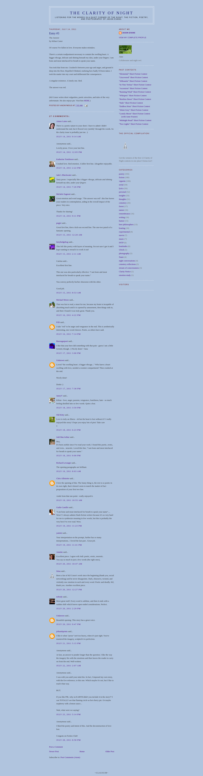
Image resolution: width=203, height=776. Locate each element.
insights (122, 195)
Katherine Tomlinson (65, 159)
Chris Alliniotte (62, 478)
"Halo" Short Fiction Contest (131, 103)
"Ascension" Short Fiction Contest (133, 88)
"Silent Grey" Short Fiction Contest (133, 110)
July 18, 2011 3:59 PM (68, 407)
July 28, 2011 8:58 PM (68, 740)
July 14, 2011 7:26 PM (68, 187)
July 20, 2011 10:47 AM (69, 564)
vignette (122, 181)
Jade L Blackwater (64, 175)
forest (121, 206)
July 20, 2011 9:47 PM (68, 624)
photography (124, 253)
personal (122, 192)
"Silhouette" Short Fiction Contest (133, 81)
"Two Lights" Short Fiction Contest (133, 124)
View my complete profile (132, 37)
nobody (59, 597)
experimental (124, 232)
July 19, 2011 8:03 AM (68, 471)
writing (122, 217)
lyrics (121, 188)
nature (121, 210)
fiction (121, 177)
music (121, 239)
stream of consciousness (129, 268)
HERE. (87, 100)
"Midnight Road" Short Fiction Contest (135, 120)
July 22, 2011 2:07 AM (68, 665)
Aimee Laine (61, 121)
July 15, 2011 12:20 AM (69, 235)
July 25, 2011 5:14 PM (68, 714)
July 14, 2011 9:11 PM (68, 216)
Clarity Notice (125, 271)
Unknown (60, 360)
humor (121, 221)
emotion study (125, 275)
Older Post (109, 751)
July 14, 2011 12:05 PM (69, 152)
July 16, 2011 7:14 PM (68, 334)
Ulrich (121, 250)
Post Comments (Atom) (70, 757)
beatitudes (123, 246)
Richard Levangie (63, 463)
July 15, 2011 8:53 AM (68, 292)
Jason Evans (128, 33)
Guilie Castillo (62, 507)
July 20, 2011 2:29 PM (68, 608)
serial (121, 185)
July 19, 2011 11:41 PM (69, 545)
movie (121, 235)
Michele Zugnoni (63, 194)
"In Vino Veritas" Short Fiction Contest (135, 84)
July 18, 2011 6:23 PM (68, 430)
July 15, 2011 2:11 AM (68, 254)
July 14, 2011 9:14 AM (68, 136)
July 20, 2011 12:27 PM (69, 589)
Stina (58, 571)
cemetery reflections (127, 264)
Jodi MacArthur (62, 437)
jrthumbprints (62, 631)
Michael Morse (62, 300)
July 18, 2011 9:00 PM (68, 455)
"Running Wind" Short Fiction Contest (135, 92)
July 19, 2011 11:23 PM (69, 526)
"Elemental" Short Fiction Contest (133, 74)
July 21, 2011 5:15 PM (68, 643)
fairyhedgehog (62, 242)
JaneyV (59, 396)
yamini (59, 533)
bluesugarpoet (62, 341)
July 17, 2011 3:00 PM (68, 353)
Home (82, 751)
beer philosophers (126, 224)
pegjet (58, 223)
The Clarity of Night (101, 13)
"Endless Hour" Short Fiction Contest (134, 106)
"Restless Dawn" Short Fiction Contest (135, 99)
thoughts (122, 199)
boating (122, 228)
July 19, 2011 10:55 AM (69, 500)
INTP (121, 242)
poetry (121, 174)
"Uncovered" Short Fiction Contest (133, 77)
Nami (121, 257)
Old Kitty (60, 415)
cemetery (123, 203)
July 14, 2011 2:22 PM (68, 168)
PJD (58, 322)
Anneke (59, 552)
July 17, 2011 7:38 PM (68, 388)
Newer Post (54, 751)
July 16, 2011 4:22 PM (68, 315)
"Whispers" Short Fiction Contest (133, 95)
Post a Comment (56, 747)
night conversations (127, 261)
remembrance (124, 213)
